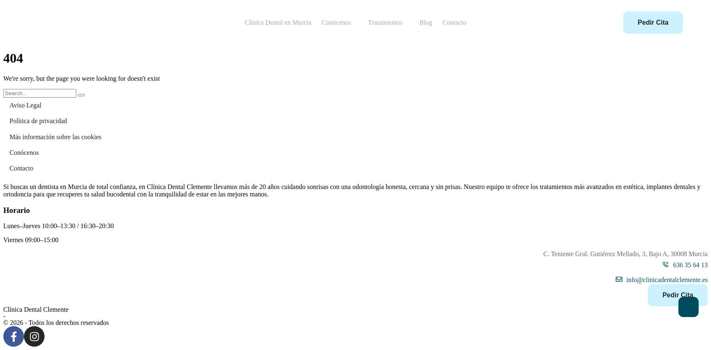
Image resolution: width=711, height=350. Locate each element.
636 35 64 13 (690, 264)
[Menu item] (278, 22)
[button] (356, 22)
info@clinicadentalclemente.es (667, 279)
